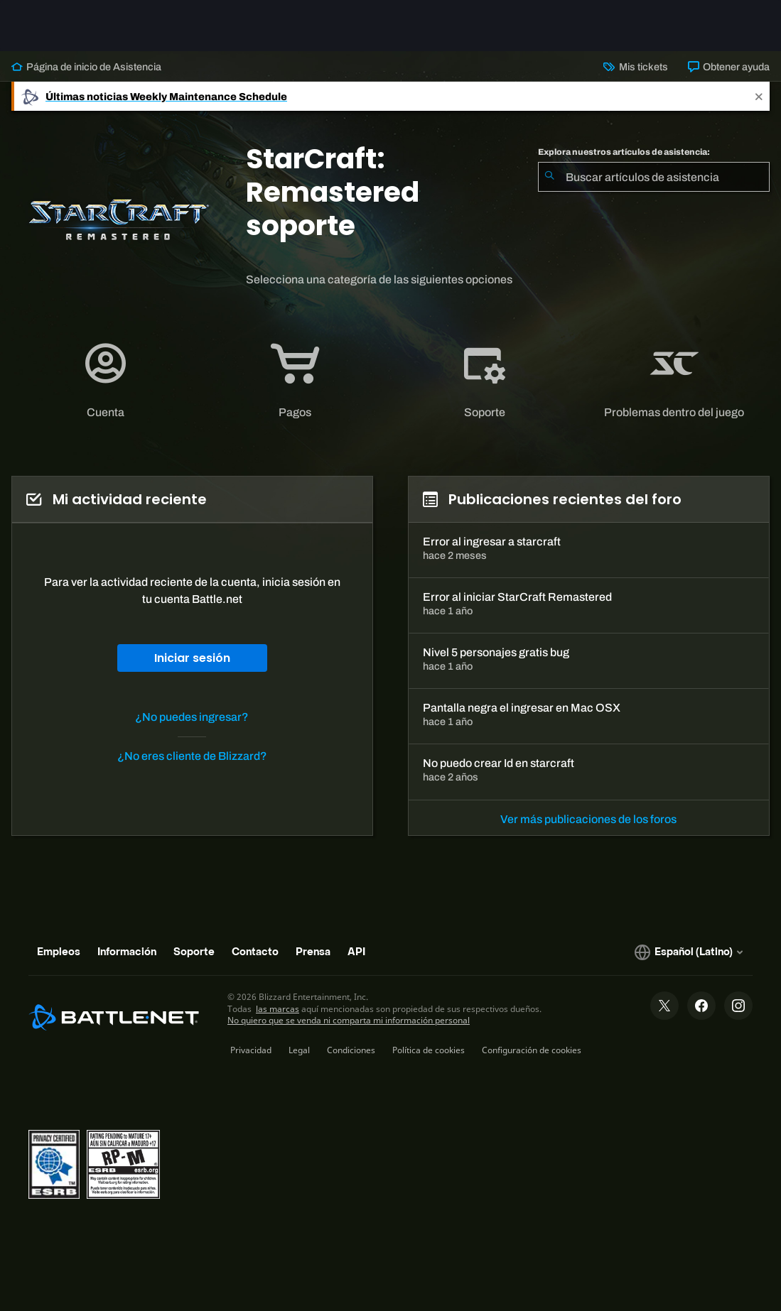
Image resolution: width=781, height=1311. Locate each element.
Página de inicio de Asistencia (86, 66)
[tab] (106, 380)
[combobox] (654, 177)
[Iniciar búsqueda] (549, 177)
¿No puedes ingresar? (192, 717)
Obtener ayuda (729, 66)
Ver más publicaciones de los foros (588, 819)
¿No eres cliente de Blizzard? (192, 756)
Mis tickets (635, 66)
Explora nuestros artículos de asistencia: (624, 152)
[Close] (759, 96)
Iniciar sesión (192, 658)
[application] (105, 380)
